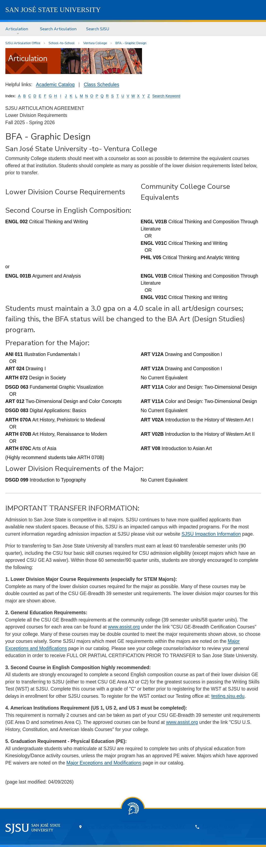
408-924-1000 (218, 827)
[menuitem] (18, 29)
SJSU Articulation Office (22, 43)
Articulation (16, 29)
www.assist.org (124, 627)
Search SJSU (97, 29)
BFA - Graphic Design (130, 43)
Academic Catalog (55, 84)
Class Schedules (101, 84)
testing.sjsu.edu (227, 696)
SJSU (53, 9)
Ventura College (95, 43)
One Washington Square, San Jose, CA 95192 (135, 827)
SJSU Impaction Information (211, 534)
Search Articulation (58, 29)
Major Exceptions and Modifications (103, 763)
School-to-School (62, 43)
